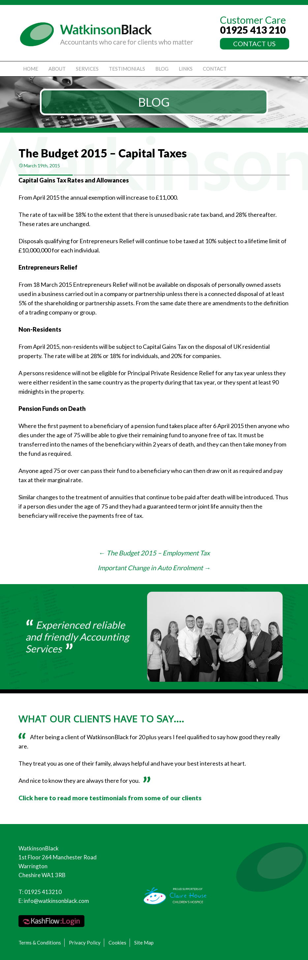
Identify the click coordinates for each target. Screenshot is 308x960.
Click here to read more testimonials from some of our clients (109, 798)
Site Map (144, 942)
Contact (215, 69)
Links (186, 69)
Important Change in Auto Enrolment (154, 568)
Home (30, 69)
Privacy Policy (85, 942)
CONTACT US (254, 44)
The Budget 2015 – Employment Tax (154, 553)
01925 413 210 (253, 30)
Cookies (117, 942)
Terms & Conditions (39, 942)
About (57, 69)
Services (87, 69)
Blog (162, 69)
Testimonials (127, 69)
